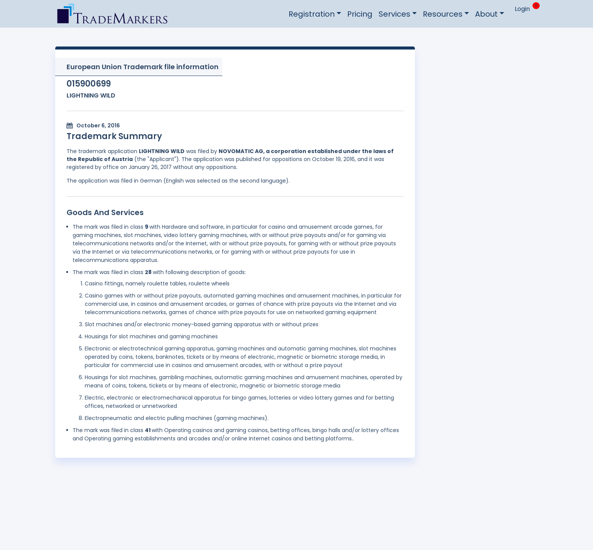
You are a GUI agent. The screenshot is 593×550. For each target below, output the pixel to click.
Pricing (360, 14)
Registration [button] (312, 14)
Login (522, 9)
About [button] (486, 14)
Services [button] (394, 14)
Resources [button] (443, 14)
